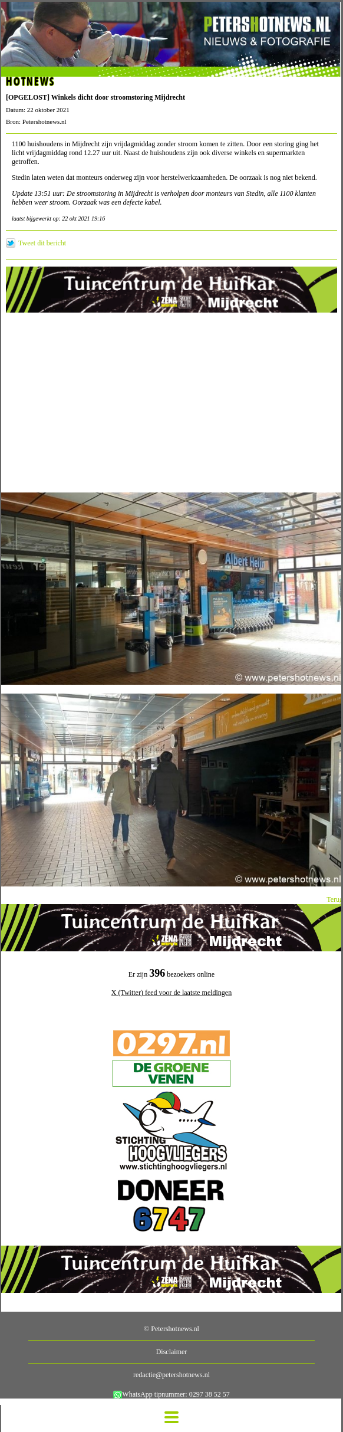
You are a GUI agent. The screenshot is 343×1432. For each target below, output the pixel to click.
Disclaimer (171, 1352)
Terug (334, 899)
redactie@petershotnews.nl (171, 1375)
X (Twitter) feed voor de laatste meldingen (171, 992)
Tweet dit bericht (42, 243)
